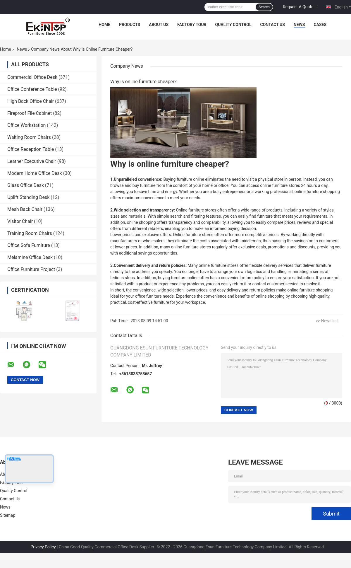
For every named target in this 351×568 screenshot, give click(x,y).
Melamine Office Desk (30, 257)
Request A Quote (298, 6)
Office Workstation (26, 125)
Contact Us (272, 24)
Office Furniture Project (31, 269)
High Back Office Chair (30, 101)
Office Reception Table (30, 149)
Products (129, 24)
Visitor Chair (20, 221)
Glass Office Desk (25, 185)
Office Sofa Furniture (28, 245)
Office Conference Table (32, 89)
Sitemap (7, 515)
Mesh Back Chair (24, 209)
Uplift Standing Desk (28, 197)
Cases (320, 24)
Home (104, 24)
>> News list (327, 320)
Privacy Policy (43, 547)
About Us (158, 24)
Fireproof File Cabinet (29, 113)
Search (264, 7)
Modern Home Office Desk (34, 173)
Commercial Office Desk (32, 77)
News (299, 24)
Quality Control (233, 24)
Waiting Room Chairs (29, 137)
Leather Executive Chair (31, 161)
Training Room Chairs (29, 233)
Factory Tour (192, 24)
